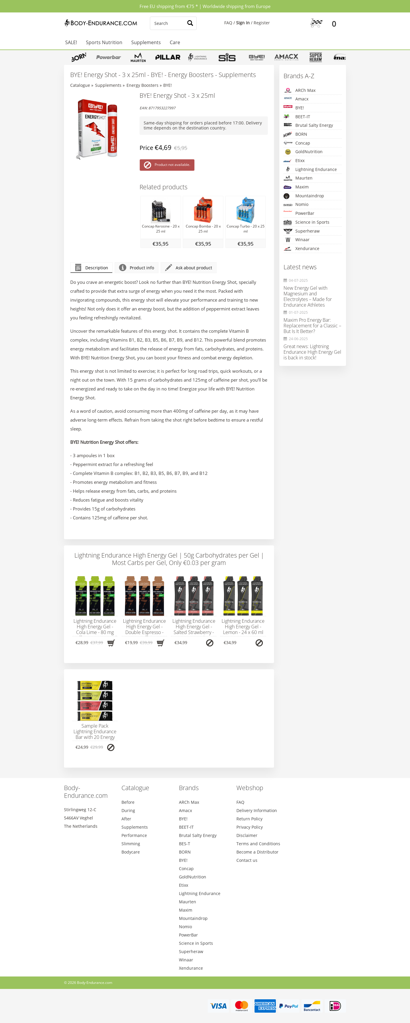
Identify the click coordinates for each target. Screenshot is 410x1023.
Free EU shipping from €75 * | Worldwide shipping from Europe (205, 6)
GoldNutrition (303, 152)
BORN (295, 134)
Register (262, 22)
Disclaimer (246, 835)
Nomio (296, 204)
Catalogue (80, 85)
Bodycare (130, 852)
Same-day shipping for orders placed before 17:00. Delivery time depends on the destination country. (203, 125)
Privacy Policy (249, 827)
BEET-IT (297, 117)
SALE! (71, 42)
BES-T (184, 843)
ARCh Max (299, 90)
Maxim (296, 187)
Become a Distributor (257, 852)
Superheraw (302, 231)
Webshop (249, 788)
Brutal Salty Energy (308, 125)
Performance (134, 835)
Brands (189, 788)
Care (175, 42)
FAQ (228, 22)
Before (127, 802)
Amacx (296, 99)
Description (91, 267)
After (126, 819)
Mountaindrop (304, 196)
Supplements (146, 42)
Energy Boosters (142, 85)
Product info (136, 267)
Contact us (246, 860)
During (128, 810)
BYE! (167, 85)
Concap (297, 143)
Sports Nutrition (104, 42)
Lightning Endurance (310, 169)
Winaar (297, 240)
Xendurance (301, 249)
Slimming (130, 843)
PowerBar (299, 213)
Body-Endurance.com (86, 791)
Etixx (294, 161)
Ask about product (188, 267)
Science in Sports (306, 222)
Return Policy (249, 819)
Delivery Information (256, 810)
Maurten (298, 178)
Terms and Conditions (258, 843)
